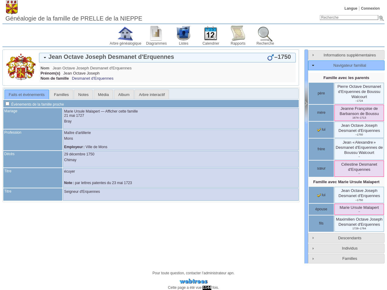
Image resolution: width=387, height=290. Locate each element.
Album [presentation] (123, 94)
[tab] (167, 57)
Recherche (265, 43)
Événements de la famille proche (34, 104)
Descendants (349, 238)
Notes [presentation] (83, 94)
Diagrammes (156, 43)
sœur (321, 168)
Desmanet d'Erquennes (92, 78)
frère (321, 149)
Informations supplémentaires (350, 55)
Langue (350, 8)
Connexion (370, 8)
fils (321, 223)
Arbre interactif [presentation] (152, 94)
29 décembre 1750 (79, 154)
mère (321, 112)
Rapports (238, 43)
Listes (183, 43)
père (321, 93)
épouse (321, 209)
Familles (349, 258)
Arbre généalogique (125, 43)
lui (321, 129)
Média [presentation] (103, 94)
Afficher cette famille (121, 111)
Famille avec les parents (346, 77)
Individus (350, 248)
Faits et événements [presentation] (27, 94)
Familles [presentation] (61, 94)
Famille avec (346, 182)
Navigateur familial (349, 65)
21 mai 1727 (74, 115)
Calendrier (211, 43)
